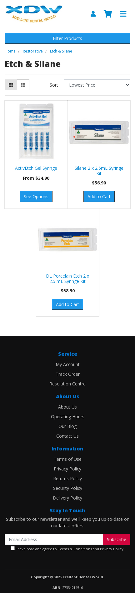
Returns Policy (67, 478)
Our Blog (67, 426)
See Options (36, 196)
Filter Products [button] (67, 38)
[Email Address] (54, 539)
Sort (54, 85)
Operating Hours (67, 417)
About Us (67, 407)
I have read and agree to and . (67, 548)
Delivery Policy (67, 498)
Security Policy (67, 488)
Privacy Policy (67, 469)
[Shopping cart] (108, 14)
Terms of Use (68, 459)
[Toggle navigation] (123, 14)
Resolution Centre (67, 384)
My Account (68, 364)
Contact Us (67, 436)
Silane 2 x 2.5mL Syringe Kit (99, 170)
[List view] (23, 84)
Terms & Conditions (75, 548)
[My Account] (93, 13)
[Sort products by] (97, 84)
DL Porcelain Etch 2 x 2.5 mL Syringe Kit (67, 278)
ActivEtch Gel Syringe (36, 168)
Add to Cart (99, 196)
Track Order (68, 374)
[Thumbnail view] (11, 84)
